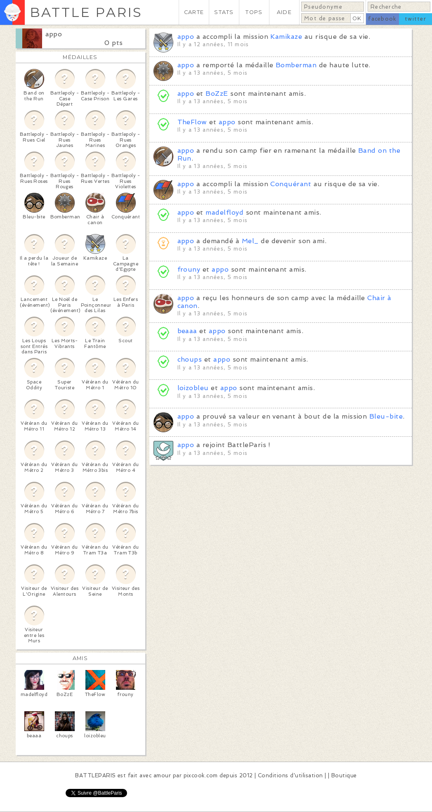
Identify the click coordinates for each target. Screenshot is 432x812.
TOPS (254, 12)
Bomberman (296, 65)
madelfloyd (224, 212)
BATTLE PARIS (86, 12)
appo (53, 34)
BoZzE (216, 93)
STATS (224, 12)
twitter (415, 19)
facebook (382, 19)
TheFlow (192, 122)
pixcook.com (201, 775)
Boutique (344, 775)
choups (189, 359)
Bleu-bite (386, 416)
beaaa (187, 331)
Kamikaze (286, 36)
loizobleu (193, 388)
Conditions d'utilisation (290, 775)
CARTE (194, 12)
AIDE (284, 12)
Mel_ (250, 241)
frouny (189, 269)
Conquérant (290, 184)
